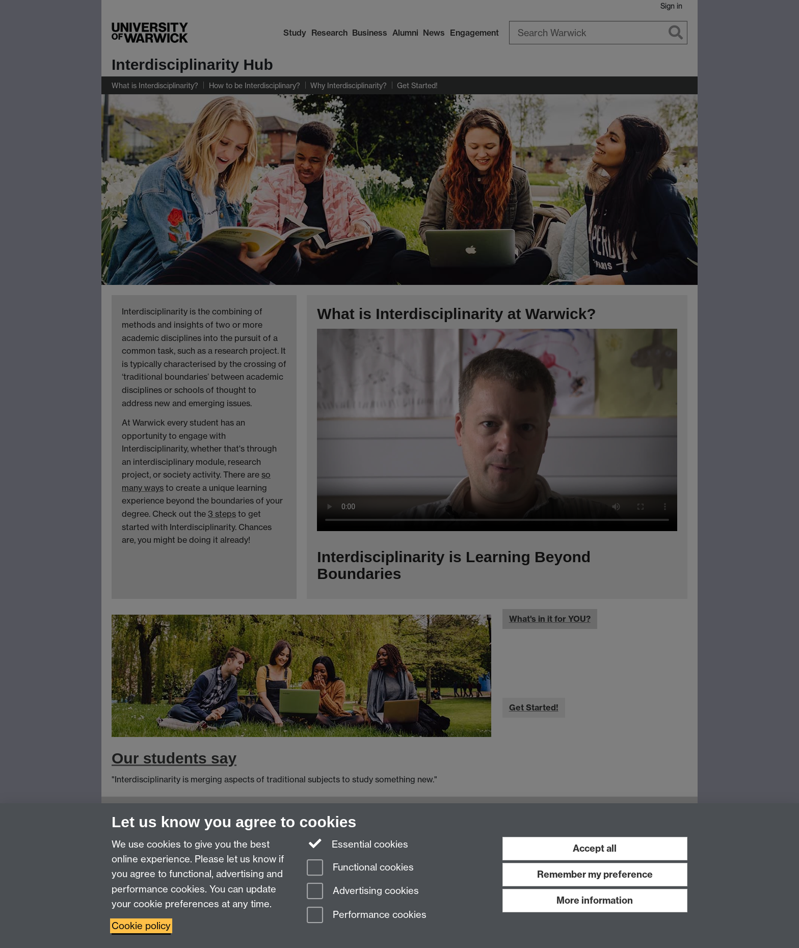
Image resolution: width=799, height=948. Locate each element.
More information (594, 900)
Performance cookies (367, 915)
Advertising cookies (363, 891)
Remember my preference (595, 874)
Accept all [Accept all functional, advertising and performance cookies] (595, 848)
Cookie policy (141, 926)
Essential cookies (357, 843)
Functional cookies (360, 868)
